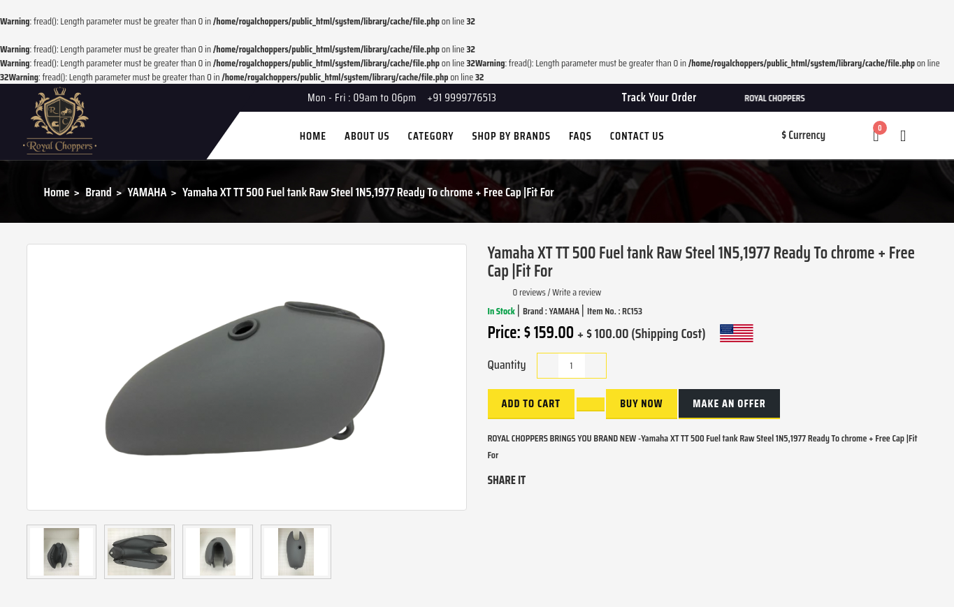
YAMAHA (147, 192)
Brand (98, 192)
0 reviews (529, 292)
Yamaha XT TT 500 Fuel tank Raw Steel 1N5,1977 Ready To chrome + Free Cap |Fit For (368, 192)
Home (57, 192)
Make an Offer (729, 403)
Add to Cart (531, 403)
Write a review (576, 292)
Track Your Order (659, 97)
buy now (641, 403)
